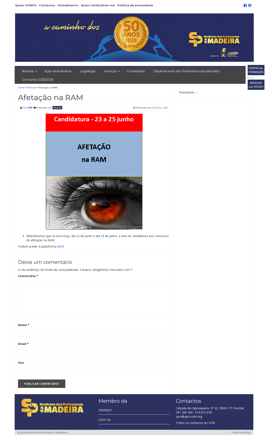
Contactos (47, 5)
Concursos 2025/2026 (37, 79)
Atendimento (68, 5)
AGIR (60, 246)
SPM (29, 107)
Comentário (28, 276)
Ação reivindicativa (57, 71)
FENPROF (105, 410)
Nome (24, 325)
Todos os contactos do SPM (195, 423)
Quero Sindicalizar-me (98, 5)
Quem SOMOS (25, 5)
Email (23, 344)
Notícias (28, 71)
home (21, 87)
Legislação (87, 71)
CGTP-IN (104, 420)
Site (21, 363)
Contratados (136, 71)
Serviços (110, 71)
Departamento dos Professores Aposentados (186, 71)
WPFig (247, 432)
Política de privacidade (135, 5)
